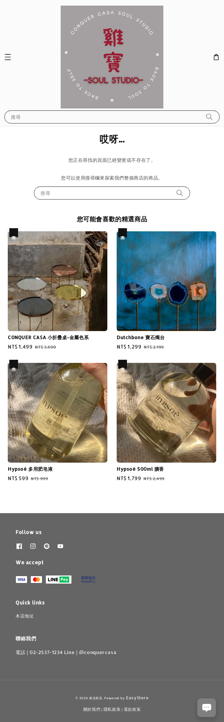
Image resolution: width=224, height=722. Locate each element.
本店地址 (25, 616)
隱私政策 (112, 709)
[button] (8, 57)
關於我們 (91, 709)
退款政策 (132, 709)
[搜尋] (209, 117)
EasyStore (137, 697)
